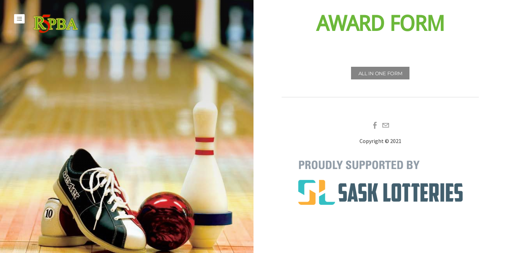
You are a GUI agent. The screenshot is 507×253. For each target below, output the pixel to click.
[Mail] (385, 125)
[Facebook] (374, 125)
